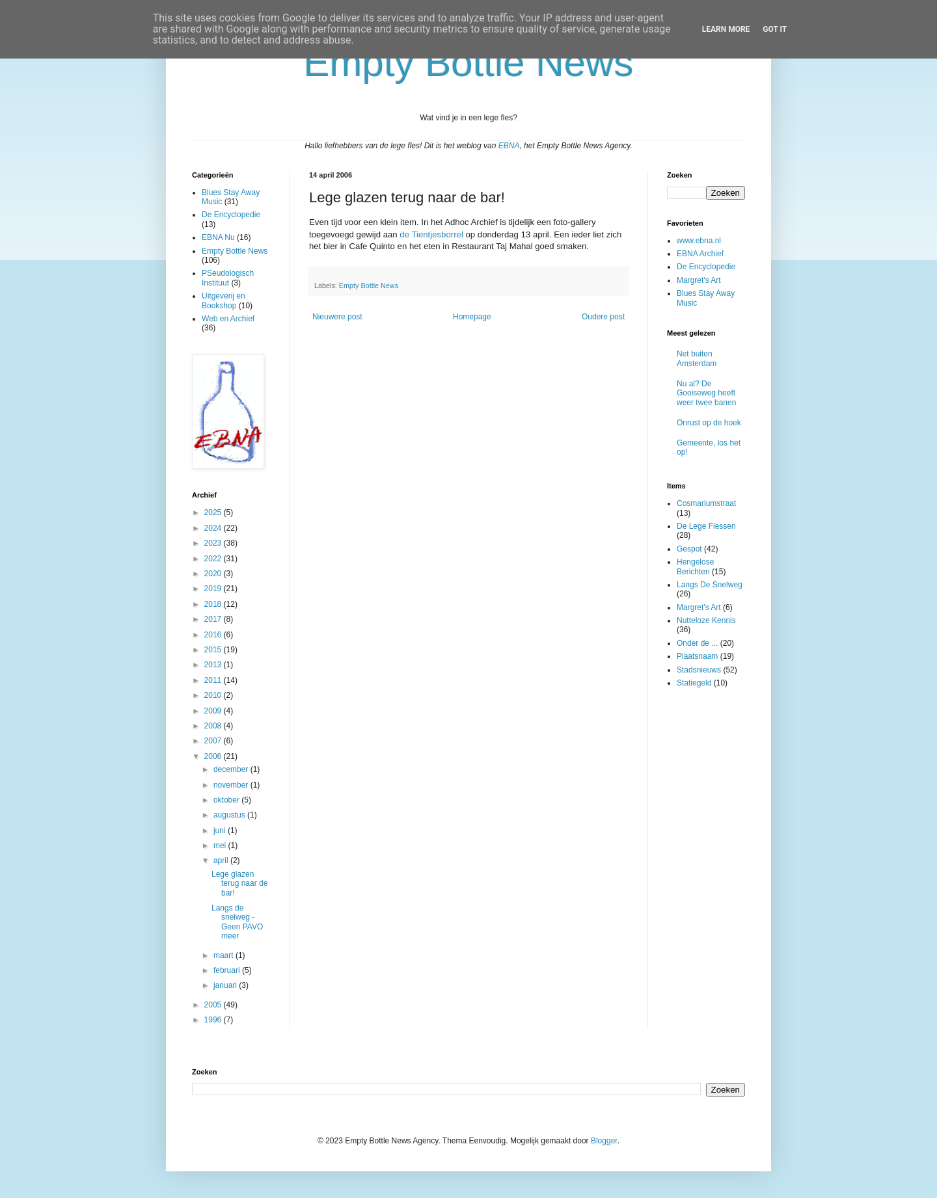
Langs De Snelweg (709, 584)
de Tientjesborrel (432, 234)
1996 (214, 1019)
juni (220, 830)
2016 (214, 634)
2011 (214, 680)
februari (227, 970)
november (232, 785)
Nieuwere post (337, 316)
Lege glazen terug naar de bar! (239, 884)
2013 (214, 664)
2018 (214, 604)
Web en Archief (228, 318)
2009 (214, 710)
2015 (214, 649)
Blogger (604, 1140)
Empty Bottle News (368, 285)
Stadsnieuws (699, 669)
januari (226, 985)
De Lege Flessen (706, 526)
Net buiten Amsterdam (696, 358)
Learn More (726, 29)
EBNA (509, 145)
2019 (214, 588)
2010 (214, 695)
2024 (214, 528)
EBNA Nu (218, 237)
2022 (214, 558)
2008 (214, 725)
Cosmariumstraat (706, 503)
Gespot (689, 548)
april (221, 860)
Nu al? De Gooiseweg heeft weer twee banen (706, 393)
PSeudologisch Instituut (228, 278)
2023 (214, 543)
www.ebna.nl (699, 240)
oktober (227, 800)
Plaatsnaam (697, 656)
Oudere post (603, 316)
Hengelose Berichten (695, 566)
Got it (775, 29)
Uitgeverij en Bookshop (223, 300)
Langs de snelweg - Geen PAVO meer (237, 921)
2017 (214, 619)
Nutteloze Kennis (706, 620)
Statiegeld (694, 682)
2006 (214, 756)
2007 (214, 740)
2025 (214, 512)
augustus (230, 814)
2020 (214, 573)
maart (224, 955)
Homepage (472, 316)
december (232, 769)
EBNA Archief (700, 253)
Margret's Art (699, 280)
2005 (214, 1004)
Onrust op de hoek (709, 422)
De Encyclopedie (231, 214)
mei (220, 845)
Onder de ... (697, 643)
